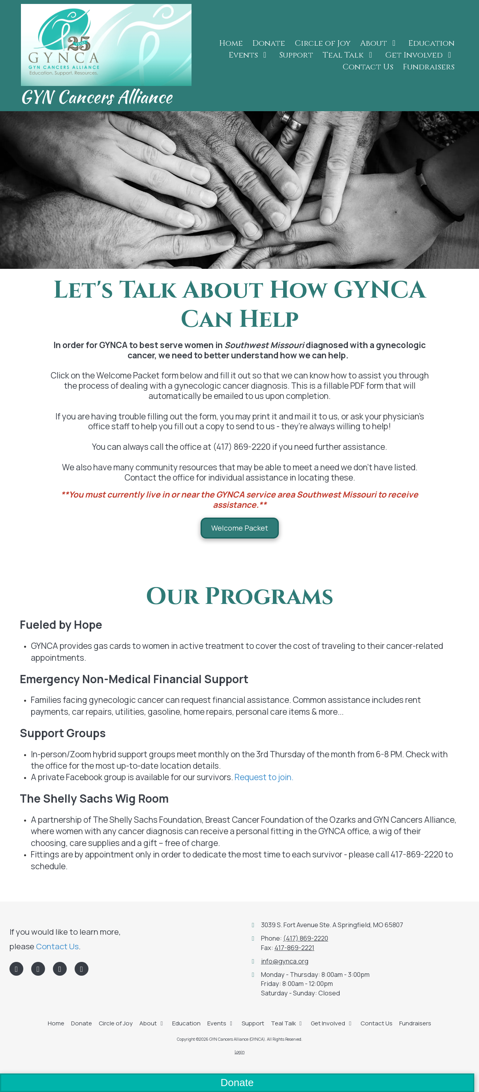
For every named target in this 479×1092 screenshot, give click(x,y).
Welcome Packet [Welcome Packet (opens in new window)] (239, 528)
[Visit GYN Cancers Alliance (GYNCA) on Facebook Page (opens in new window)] (16, 969)
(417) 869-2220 (305, 938)
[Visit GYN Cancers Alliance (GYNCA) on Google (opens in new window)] (60, 969)
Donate (237, 1082)
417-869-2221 (294, 947)
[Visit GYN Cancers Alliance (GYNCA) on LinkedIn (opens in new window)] (38, 969)
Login (239, 1052)
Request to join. (264, 777)
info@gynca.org (284, 961)
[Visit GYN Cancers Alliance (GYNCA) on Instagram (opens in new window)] (81, 969)
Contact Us (57, 946)
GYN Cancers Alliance (96, 96)
